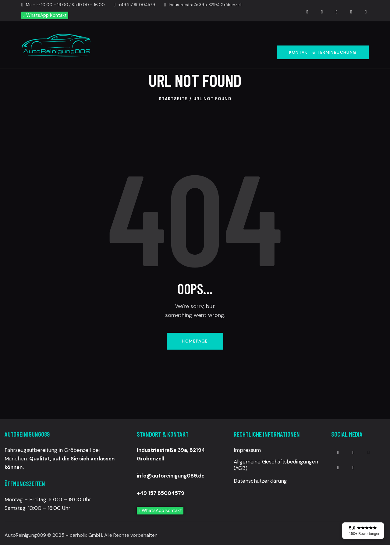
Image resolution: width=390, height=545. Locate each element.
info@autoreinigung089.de (170, 475)
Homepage (195, 341)
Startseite (173, 98)
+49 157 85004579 (160, 493)
